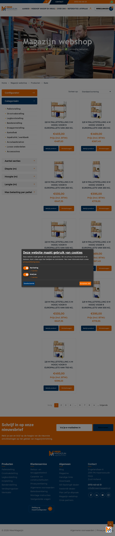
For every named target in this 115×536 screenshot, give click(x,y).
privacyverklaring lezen (31, 262)
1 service (33, 271)
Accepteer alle (85, 283)
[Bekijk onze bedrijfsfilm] (108, 530)
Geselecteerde (29, 283)
